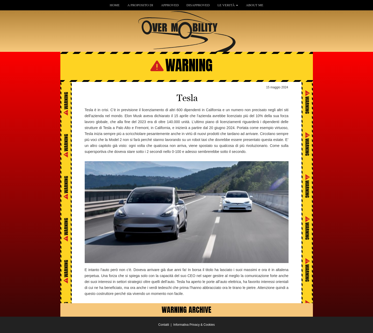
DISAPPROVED (198, 5)
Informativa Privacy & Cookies (194, 325)
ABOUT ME (254, 5)
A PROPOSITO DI (140, 5)
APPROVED (170, 5)
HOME (114, 5)
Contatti (163, 325)
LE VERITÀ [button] (227, 5)
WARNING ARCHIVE (186, 309)
